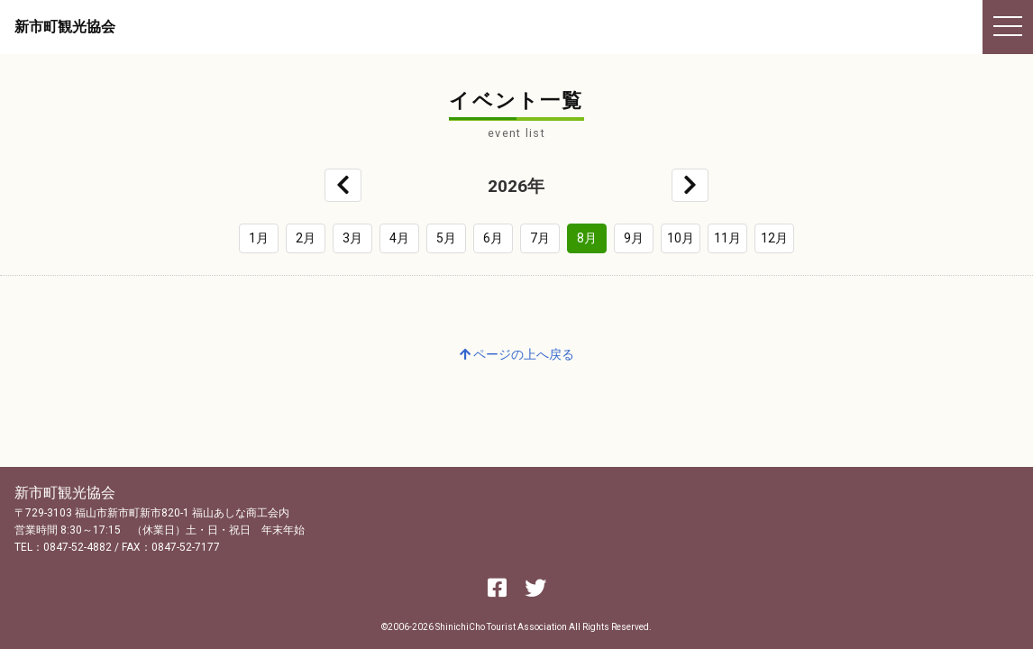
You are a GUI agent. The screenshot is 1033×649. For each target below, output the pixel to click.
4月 (399, 238)
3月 (352, 238)
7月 (540, 238)
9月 (634, 238)
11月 (727, 238)
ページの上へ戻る (517, 354)
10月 (680, 238)
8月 (587, 238)
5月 (446, 238)
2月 (305, 238)
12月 (774, 238)
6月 (493, 238)
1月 (259, 238)
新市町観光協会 (64, 26)
